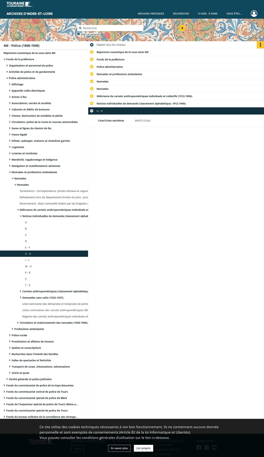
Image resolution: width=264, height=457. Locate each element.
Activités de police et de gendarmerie (32, 71)
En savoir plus (119, 448)
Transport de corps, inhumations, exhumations (41, 366)
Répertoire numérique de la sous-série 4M (29, 53)
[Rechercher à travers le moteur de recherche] (112, 28)
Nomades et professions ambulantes (34, 172)
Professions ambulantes (29, 329)
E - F (27, 247)
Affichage (17, 84)
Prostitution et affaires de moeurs (33, 341)
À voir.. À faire (207, 13)
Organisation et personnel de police (31, 65)
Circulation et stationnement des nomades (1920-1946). (54, 322)
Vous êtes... (234, 13)
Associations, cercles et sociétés (31, 103)
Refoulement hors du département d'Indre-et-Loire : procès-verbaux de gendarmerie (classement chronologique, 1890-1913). (55, 197)
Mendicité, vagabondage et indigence (34, 159)
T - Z (27, 285)
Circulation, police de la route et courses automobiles (45, 122)
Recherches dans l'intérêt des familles (35, 354)
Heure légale (19, 134)
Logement (18, 147)
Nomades (20, 178)
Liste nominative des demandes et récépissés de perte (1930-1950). (58, 304)
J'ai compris (144, 448)
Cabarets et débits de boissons (31, 109)
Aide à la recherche (91, 34)
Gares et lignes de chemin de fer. (32, 128)
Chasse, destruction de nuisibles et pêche (37, 115)
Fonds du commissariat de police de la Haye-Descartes (40, 385)
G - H (28, 253)
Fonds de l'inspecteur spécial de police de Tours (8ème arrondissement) (42, 404)
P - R (27, 272)
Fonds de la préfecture (20, 59)
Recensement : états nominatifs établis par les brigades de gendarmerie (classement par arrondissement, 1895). (55, 203)
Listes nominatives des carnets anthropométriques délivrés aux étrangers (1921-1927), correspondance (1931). (58, 310)
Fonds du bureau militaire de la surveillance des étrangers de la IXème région (42, 416)
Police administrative (22, 78)
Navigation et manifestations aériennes (36, 166)
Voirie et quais (20, 373)
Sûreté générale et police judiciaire (30, 379)
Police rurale (19, 335)
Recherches (181, 13)
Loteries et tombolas (24, 153)
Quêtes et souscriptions (26, 347)
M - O (28, 266)
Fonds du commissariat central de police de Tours (37, 391)
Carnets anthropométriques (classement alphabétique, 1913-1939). (58, 291)
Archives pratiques (151, 13)
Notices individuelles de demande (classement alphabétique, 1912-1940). (58, 216)
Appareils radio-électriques (28, 90)
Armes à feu (19, 97)
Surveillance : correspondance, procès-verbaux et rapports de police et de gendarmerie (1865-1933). (55, 191)
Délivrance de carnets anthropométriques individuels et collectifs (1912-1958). (55, 209)
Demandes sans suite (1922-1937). (43, 297)
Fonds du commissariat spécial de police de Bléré (36, 398)
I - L (27, 260)
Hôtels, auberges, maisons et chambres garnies (41, 140)
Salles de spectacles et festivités (31, 360)
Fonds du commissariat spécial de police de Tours (37, 410)
